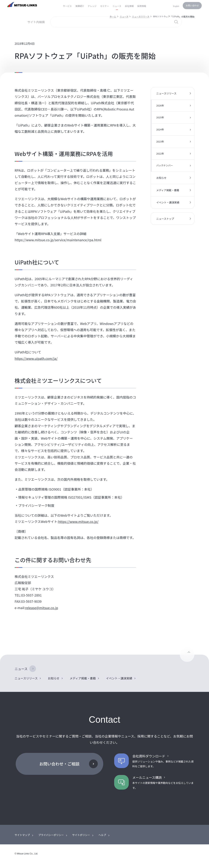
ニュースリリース (166, 93)
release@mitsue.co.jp (41, 607)
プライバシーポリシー (51, 835)
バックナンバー (164, 165)
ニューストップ (165, 218)
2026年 (160, 105)
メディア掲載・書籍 (167, 190)
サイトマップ (22, 835)
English (176, 6)
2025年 (160, 117)
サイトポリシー (81, 835)
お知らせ (161, 178)
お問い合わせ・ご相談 (59, 764)
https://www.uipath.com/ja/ (36, 358)
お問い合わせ (192, 5)
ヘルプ (102, 835)
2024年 (160, 129)
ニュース (21, 668)
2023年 (160, 141)
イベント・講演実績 (167, 202)
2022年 (160, 153)
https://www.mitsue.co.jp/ (78, 521)
